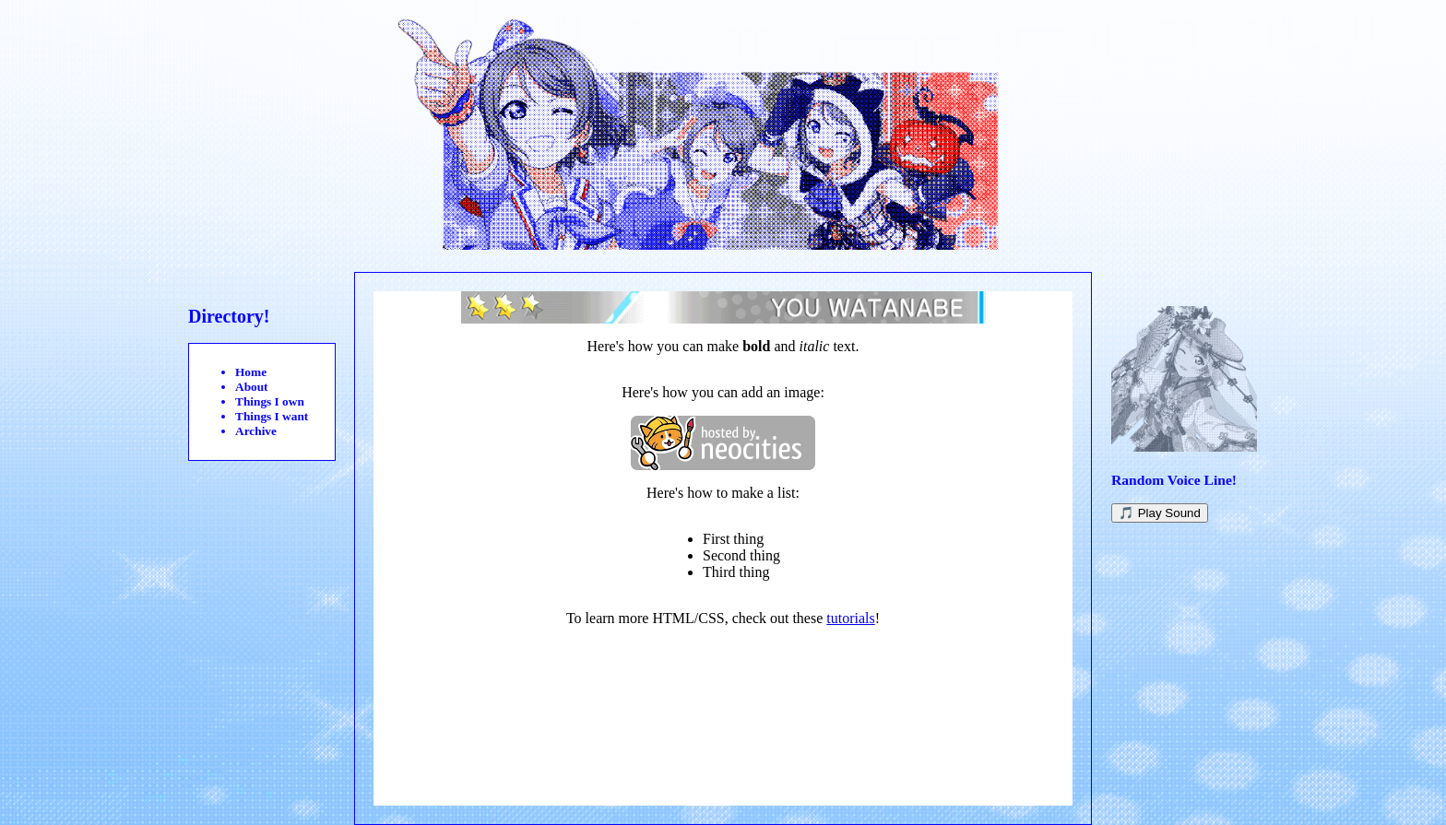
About (251, 387)
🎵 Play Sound (1160, 513)
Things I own (269, 401)
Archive (256, 431)
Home (251, 372)
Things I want (271, 416)
